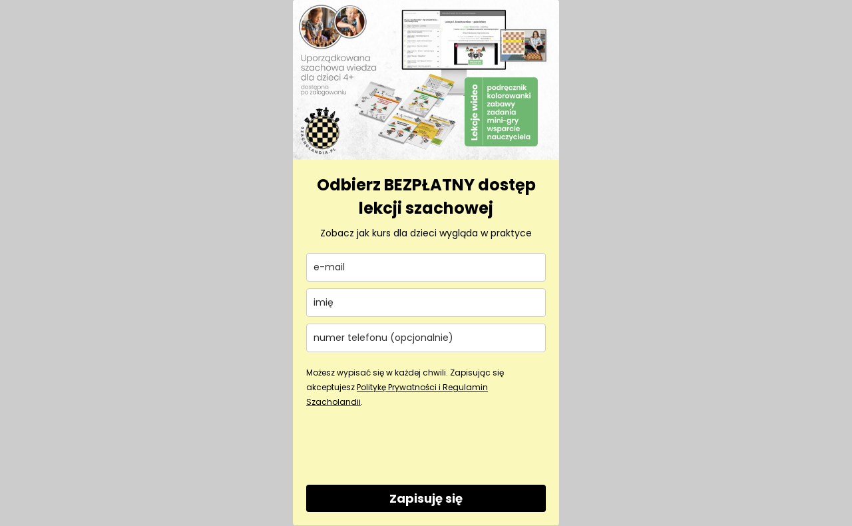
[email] (426, 267)
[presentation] (407, 445)
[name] (426, 302)
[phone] (426, 338)
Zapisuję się (426, 498)
